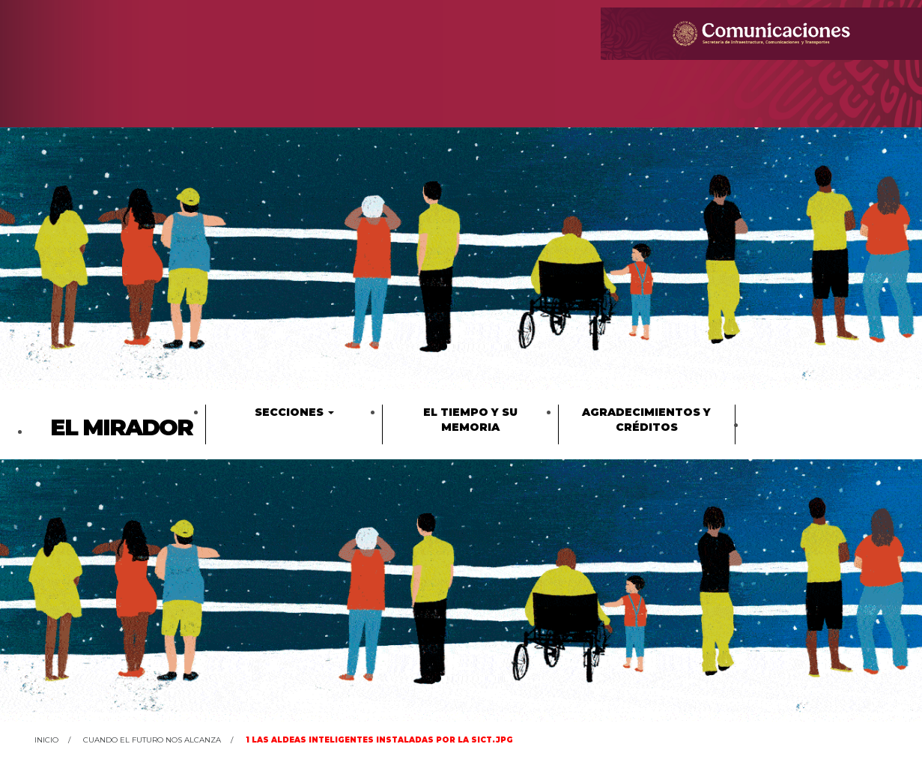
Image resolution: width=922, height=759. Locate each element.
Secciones (294, 412)
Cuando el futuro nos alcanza (152, 740)
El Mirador (121, 427)
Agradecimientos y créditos (646, 419)
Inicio (46, 740)
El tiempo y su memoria (470, 419)
